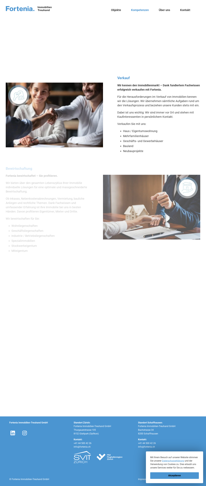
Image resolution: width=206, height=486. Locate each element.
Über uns (164, 10)
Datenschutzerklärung (173, 460)
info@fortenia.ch (82, 446)
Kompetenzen (140, 10)
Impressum (143, 479)
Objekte (116, 10)
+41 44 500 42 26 (82, 443)
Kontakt (185, 10)
